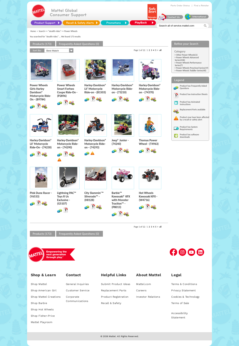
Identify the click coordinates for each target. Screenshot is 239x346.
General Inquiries (77, 284)
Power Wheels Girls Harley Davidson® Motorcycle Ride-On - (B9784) (40, 92)
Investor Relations (148, 296)
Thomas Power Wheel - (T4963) (149, 142)
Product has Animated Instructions (190, 103)
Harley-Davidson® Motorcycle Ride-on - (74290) (68, 143)
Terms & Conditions (184, 284)
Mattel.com (143, 284)
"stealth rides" (54, 31)
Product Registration (114, 296)
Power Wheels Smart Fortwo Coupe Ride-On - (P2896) (67, 90)
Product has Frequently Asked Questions (193, 87)
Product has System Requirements (189, 128)
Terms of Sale (180, 303)
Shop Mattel (39, 284)
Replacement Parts (113, 290)
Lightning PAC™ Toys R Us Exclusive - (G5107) (66, 198)
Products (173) (42, 44)
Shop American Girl (44, 290)
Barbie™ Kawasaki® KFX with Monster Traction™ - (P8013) (121, 200)
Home (33, 31)
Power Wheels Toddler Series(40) (191, 70)
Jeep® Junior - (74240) (120, 142)
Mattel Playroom (41, 322)
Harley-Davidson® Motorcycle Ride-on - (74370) (150, 88)
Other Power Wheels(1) (187, 55)
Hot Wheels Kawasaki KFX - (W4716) (148, 196)
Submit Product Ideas (115, 284)
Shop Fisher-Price (43, 315)
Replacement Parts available (192, 109)
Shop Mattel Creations (45, 296)
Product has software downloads (189, 135)
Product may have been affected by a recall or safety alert (194, 118)
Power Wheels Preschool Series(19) (192, 68)
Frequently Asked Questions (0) (79, 44)
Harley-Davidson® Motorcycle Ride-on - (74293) (95, 143)
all (160, 50)
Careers (141, 290)
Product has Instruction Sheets (193, 94)
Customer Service (77, 290)
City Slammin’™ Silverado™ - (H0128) (94, 196)
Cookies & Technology (185, 296)
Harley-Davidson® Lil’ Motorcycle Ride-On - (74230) (41, 143)
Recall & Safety (111, 303)
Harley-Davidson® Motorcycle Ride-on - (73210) (123, 88)
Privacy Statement (183, 290)
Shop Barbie (39, 303)
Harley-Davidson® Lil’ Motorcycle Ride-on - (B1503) (95, 88)
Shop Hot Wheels (42, 309)
